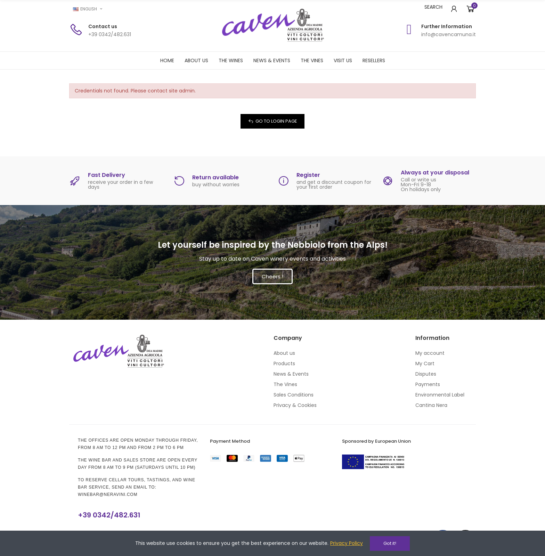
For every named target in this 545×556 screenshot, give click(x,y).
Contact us (102, 26)
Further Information (446, 26)
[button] (272, 276)
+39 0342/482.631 (109, 515)
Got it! (389, 543)
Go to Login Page (276, 121)
